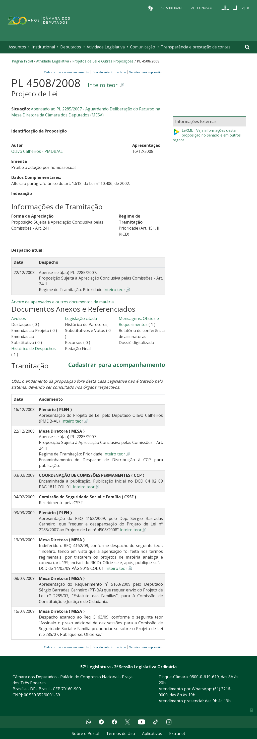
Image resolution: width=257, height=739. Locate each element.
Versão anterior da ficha (109, 72)
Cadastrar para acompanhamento (67, 72)
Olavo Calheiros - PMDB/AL (37, 151)
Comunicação (142, 47)
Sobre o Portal (85, 733)
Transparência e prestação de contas (195, 47)
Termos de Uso (120, 733)
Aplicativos (152, 733)
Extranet (177, 733)
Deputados (70, 47)
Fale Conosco (201, 8)
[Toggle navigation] (247, 47)
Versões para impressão (145, 72)
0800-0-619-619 (204, 677)
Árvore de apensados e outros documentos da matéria (62, 302)
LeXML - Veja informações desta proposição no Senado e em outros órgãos (207, 135)
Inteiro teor (102, 85)
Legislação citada (81, 318)
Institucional (43, 47)
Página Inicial (22, 61)
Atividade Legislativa (106, 47)
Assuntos (17, 47)
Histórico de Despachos (33, 348)
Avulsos (18, 318)
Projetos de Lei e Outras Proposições (103, 61)
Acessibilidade (172, 8)
